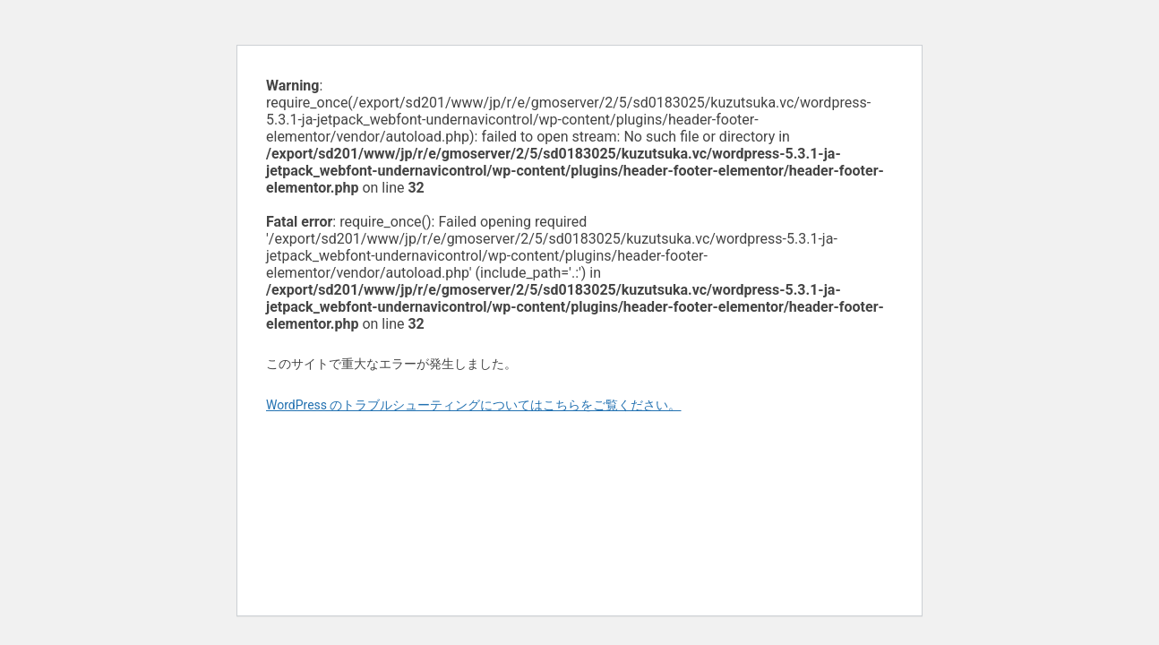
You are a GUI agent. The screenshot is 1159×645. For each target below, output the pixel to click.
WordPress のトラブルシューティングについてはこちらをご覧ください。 (474, 405)
